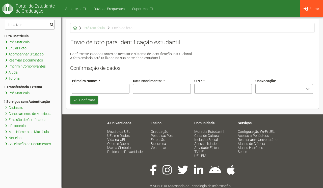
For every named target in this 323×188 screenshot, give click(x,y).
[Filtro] (30, 24)
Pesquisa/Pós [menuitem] (162, 136)
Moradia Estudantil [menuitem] (209, 132)
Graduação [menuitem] (159, 132)
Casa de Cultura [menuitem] (206, 136)
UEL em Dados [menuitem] (118, 136)
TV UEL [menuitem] (199, 152)
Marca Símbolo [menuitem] (119, 148)
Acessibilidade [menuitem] (205, 144)
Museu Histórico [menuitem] (250, 148)
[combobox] (162, 89)
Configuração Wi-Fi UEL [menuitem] (256, 132)
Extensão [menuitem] (158, 140)
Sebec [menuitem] (242, 152)
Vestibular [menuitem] (159, 148)
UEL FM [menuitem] (200, 156)
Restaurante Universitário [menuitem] (258, 140)
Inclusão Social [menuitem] (206, 140)
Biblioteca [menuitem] (158, 144)
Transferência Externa (23, 87)
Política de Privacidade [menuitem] (125, 152)
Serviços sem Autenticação (27, 102)
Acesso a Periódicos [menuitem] (253, 136)
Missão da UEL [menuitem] (118, 132)
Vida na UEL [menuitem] (116, 140)
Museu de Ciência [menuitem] (251, 144)
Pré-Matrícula (16, 36)
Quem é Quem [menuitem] (118, 144)
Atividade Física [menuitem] (206, 148)
